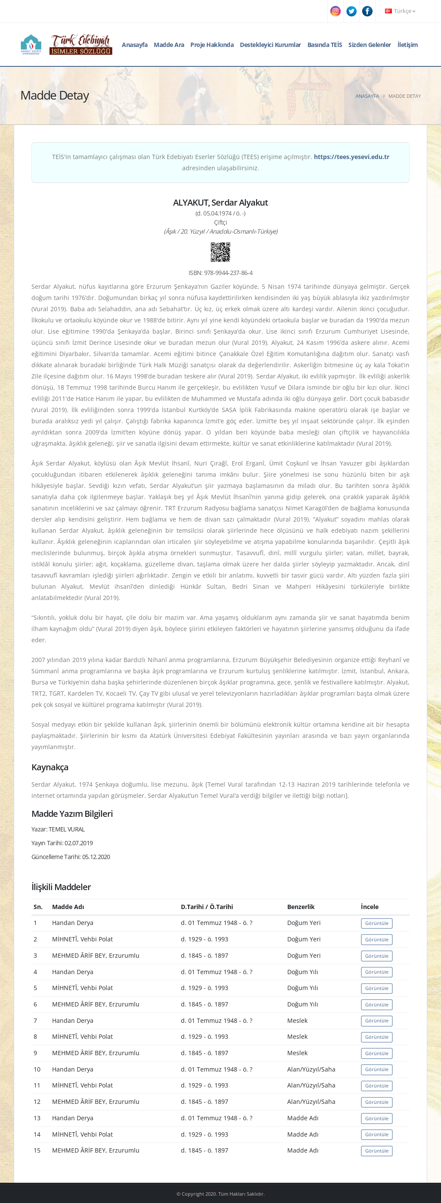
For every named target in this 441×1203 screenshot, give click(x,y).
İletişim (408, 45)
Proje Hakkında (211, 45)
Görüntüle (376, 923)
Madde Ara (169, 45)
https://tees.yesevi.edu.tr (351, 157)
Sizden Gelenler (369, 45)
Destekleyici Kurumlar (270, 45)
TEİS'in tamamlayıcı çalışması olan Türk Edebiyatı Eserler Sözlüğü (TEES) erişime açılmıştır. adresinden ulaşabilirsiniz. (220, 162)
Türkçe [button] (400, 11)
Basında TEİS (324, 45)
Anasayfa (134, 45)
